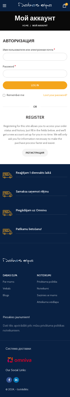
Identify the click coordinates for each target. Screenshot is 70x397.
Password (9, 66)
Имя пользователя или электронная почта (29, 49)
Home (25, 25)
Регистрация (35, 152)
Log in (35, 85)
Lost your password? (55, 95)
